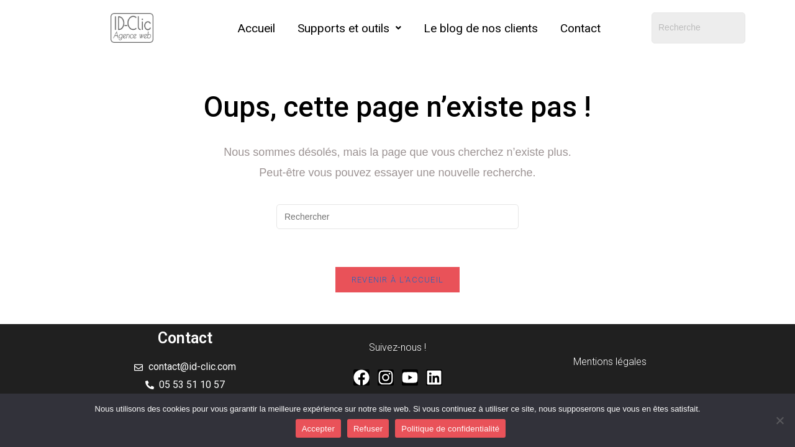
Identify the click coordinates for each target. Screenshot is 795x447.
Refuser (368, 428)
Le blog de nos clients (481, 28)
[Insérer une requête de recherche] (397, 216)
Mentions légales (610, 362)
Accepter (318, 428)
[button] (349, 28)
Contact (580, 28)
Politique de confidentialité (450, 428)
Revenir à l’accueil (398, 279)
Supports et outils (349, 28)
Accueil (256, 28)
